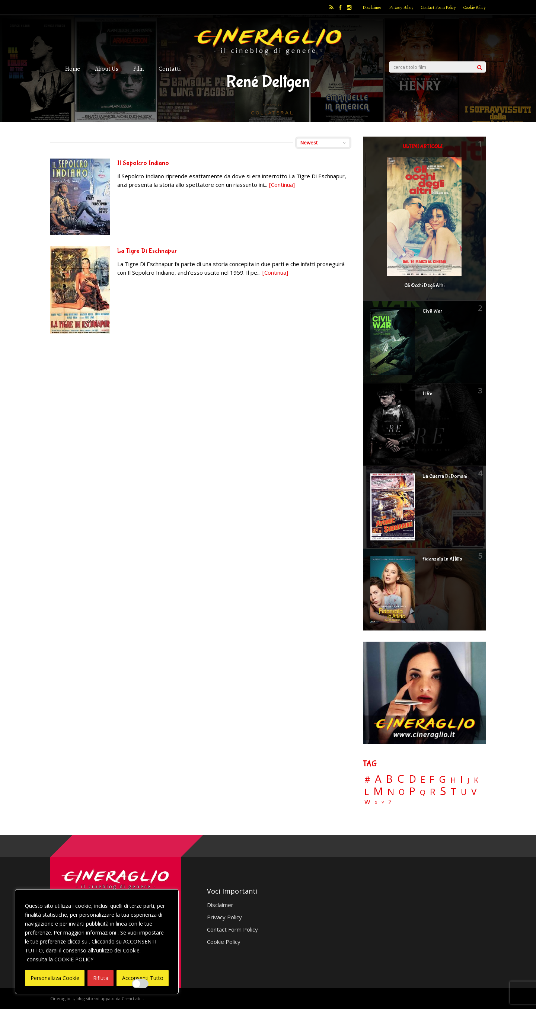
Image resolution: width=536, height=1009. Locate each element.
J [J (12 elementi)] (468, 780)
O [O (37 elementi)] (402, 792)
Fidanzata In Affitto (442, 559)
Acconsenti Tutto (142, 977)
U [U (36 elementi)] (464, 792)
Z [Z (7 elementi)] (390, 802)
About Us (106, 68)
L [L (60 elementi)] (366, 791)
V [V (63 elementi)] (473, 791)
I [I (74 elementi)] (461, 779)
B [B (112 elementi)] (389, 779)
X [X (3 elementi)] (376, 803)
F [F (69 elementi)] (432, 779)
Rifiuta (100, 977)
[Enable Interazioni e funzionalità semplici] (140, 983)
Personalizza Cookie (55, 977)
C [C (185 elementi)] (400, 778)
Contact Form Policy (438, 7)
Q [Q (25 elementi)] (422, 792)
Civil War (432, 311)
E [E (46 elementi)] (423, 780)
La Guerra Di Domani (444, 476)
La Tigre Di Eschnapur (147, 251)
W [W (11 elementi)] (367, 802)
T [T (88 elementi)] (453, 791)
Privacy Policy (401, 7)
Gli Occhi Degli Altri (424, 285)
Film (138, 68)
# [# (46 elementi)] (367, 780)
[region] (97, 941)
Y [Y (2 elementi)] (383, 803)
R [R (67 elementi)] (433, 791)
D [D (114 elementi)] (412, 779)
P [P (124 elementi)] (412, 791)
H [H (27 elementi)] (453, 780)
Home (72, 68)
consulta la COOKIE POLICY (60, 959)
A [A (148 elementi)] (378, 778)
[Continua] (282, 184)
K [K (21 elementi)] (476, 779)
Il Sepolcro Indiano (143, 163)
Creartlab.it (133, 998)
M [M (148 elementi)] (378, 791)
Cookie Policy (474, 7)
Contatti (170, 68)
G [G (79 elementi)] (442, 779)
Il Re (427, 394)
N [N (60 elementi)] (390, 791)
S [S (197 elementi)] (443, 791)
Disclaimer (372, 7)
